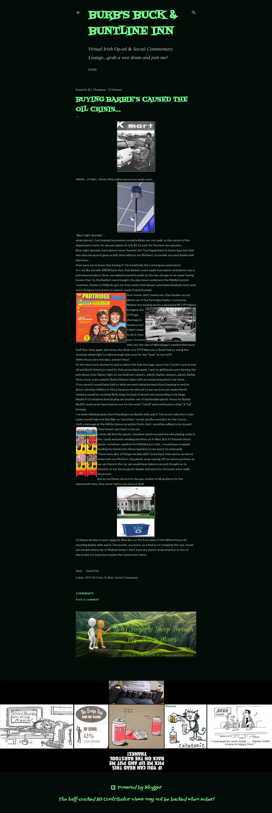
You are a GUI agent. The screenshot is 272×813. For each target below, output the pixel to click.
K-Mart (108, 577)
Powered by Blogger (136, 787)
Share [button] (79, 571)
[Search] (193, 12)
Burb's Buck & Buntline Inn (132, 23)
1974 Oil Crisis (94, 577)
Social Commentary (126, 577)
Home (92, 69)
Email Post (92, 571)
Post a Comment (87, 599)
